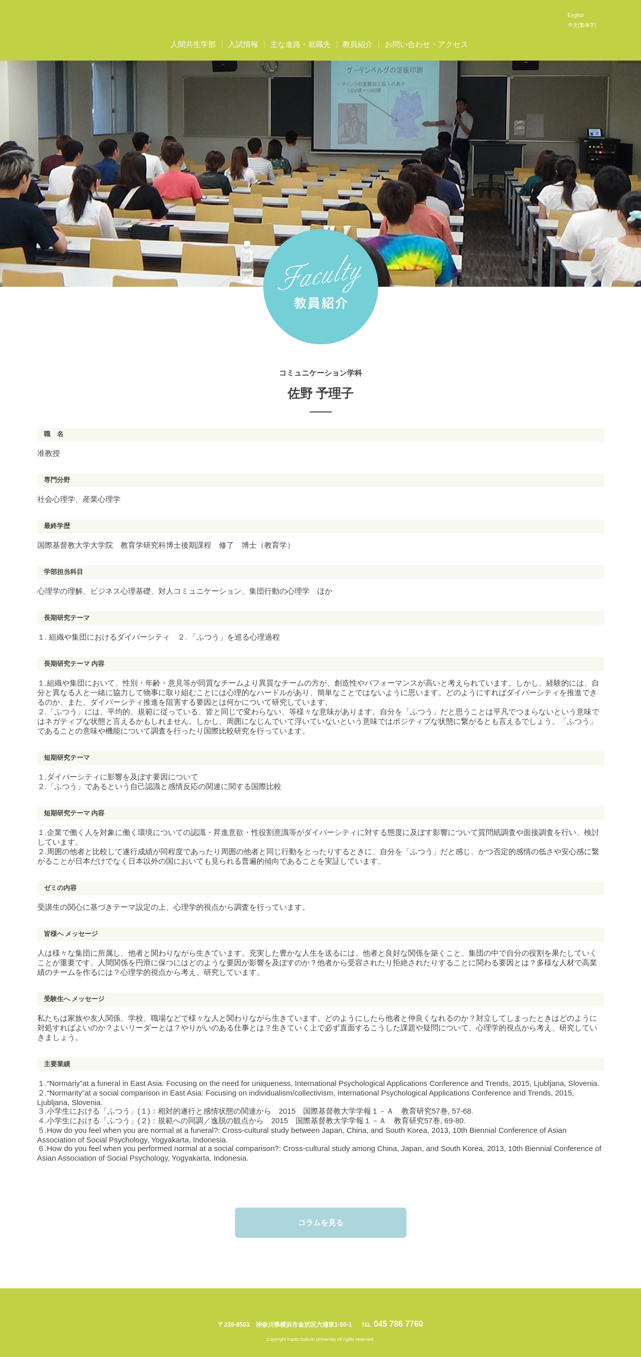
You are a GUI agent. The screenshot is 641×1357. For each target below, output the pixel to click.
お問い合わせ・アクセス (426, 44)
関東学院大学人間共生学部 (320, 20)
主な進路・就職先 (300, 44)
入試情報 (243, 44)
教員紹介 (357, 44)
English (576, 15)
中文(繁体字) (582, 25)
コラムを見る (320, 1222)
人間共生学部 (193, 44)
